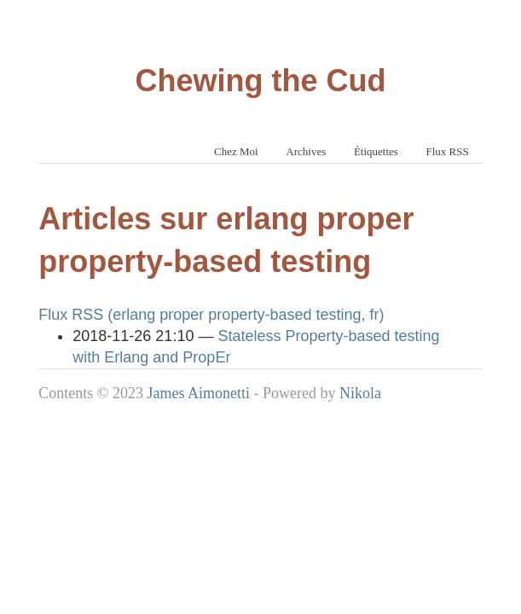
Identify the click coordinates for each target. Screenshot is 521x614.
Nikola (360, 393)
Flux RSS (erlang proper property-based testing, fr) (211, 314)
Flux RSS (446, 151)
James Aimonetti (198, 393)
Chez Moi (236, 151)
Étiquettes (376, 151)
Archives (306, 151)
